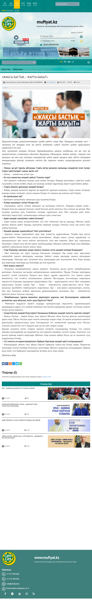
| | (5, 88)
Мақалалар (18, 69)
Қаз (61, 62)
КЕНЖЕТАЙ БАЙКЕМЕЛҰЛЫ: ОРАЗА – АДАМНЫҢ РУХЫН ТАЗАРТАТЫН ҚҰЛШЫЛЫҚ (20, 405)
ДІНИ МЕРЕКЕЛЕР (49, 44)
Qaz (69, 62)
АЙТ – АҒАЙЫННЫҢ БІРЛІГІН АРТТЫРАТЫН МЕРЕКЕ (18, 388)
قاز (73, 62)
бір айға (17, 11)
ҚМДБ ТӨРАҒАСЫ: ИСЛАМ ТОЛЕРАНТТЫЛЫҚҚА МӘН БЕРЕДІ (21, 420)
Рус (65, 62)
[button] (21, 35)
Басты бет (6, 69)
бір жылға (10, 11)
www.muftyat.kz (49, 82)
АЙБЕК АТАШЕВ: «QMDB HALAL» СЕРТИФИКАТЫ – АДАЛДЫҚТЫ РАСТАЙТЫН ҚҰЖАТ (22, 437)
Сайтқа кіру (46, 377)
